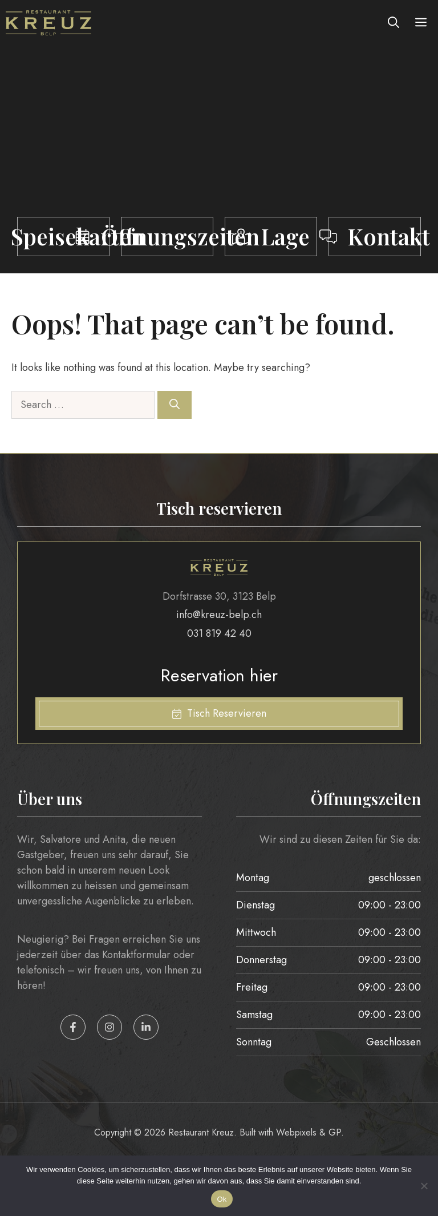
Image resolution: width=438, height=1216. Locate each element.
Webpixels (297, 1132)
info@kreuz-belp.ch (219, 614)
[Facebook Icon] (73, 1027)
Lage (285, 236)
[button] (393, 23)
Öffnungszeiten (180, 236)
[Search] (174, 405)
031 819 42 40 (219, 633)
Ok (221, 1199)
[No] (423, 1185)
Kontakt (389, 236)
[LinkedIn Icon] (146, 1027)
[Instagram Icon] (109, 1027)
